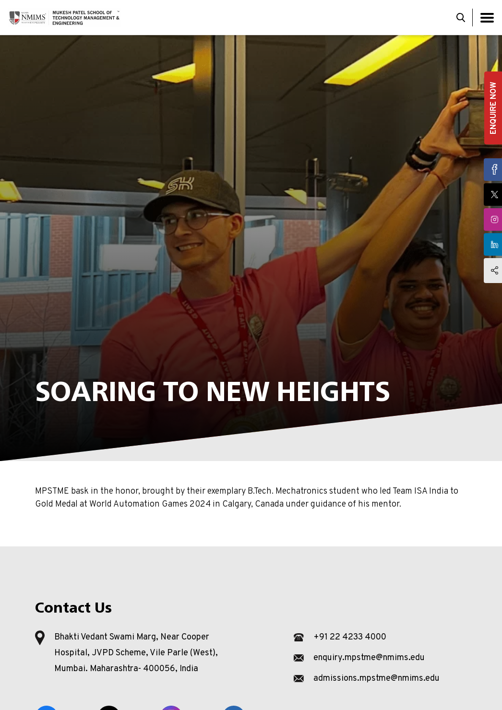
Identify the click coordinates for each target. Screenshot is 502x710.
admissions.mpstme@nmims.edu (376, 678)
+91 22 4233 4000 (349, 637)
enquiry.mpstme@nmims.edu (369, 657)
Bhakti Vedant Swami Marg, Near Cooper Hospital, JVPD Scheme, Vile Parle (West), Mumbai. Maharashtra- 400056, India (136, 653)
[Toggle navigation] (487, 17)
